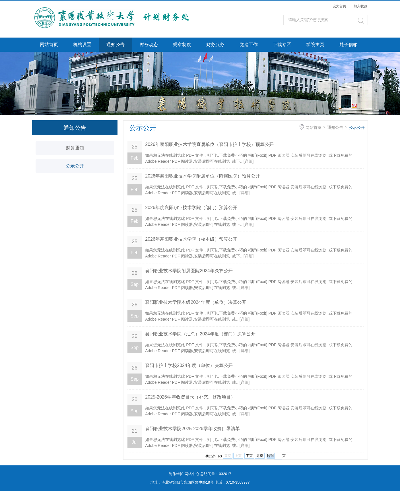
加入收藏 (360, 6)
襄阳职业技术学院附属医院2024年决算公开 (189, 270)
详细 (249, 161)
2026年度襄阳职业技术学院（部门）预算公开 (191, 207)
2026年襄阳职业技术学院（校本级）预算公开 (191, 239)
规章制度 (182, 44)
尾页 (259, 456)
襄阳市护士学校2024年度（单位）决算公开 (189, 365)
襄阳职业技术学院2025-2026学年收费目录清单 (192, 428)
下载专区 (282, 44)
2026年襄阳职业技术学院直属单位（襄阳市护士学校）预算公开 (209, 144)
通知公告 (115, 44)
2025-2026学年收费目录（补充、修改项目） (190, 397)
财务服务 (215, 44)
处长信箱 (348, 44)
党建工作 (249, 44)
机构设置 (82, 44)
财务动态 (149, 44)
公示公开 (75, 166)
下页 (249, 456)
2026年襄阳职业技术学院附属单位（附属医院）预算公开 (202, 176)
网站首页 (49, 44)
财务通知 (75, 147)
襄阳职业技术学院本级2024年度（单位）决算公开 (195, 302)
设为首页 (339, 6)
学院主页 (315, 44)
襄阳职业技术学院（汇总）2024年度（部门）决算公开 (200, 333)
